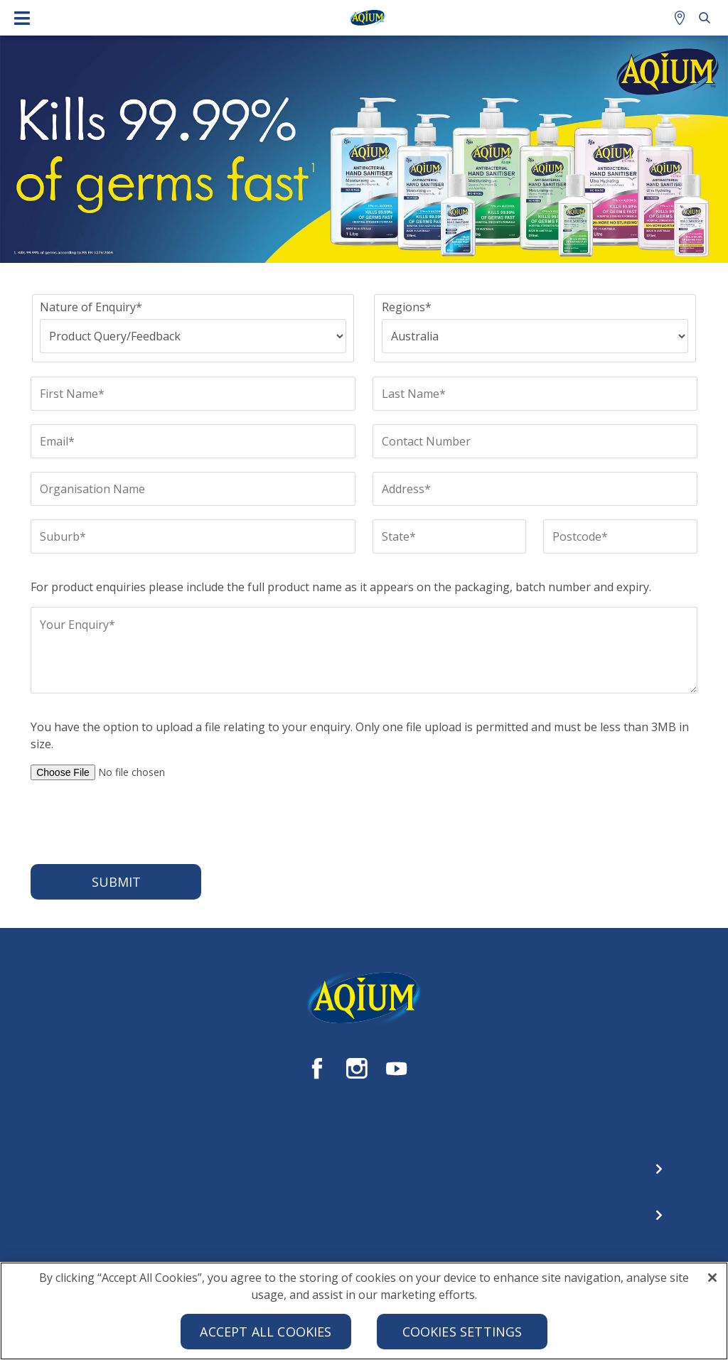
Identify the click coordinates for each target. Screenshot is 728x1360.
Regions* (407, 307)
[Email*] (193, 441)
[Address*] (535, 489)
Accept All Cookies (265, 1336)
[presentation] (139, 822)
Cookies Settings (462, 1336)
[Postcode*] (620, 536)
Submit (116, 881)
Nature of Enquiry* (91, 307)
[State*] (449, 536)
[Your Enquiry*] (364, 650)
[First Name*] (193, 394)
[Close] (712, 1282)
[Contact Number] (535, 441)
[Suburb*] (193, 536)
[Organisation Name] (193, 489)
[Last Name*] (535, 394)
